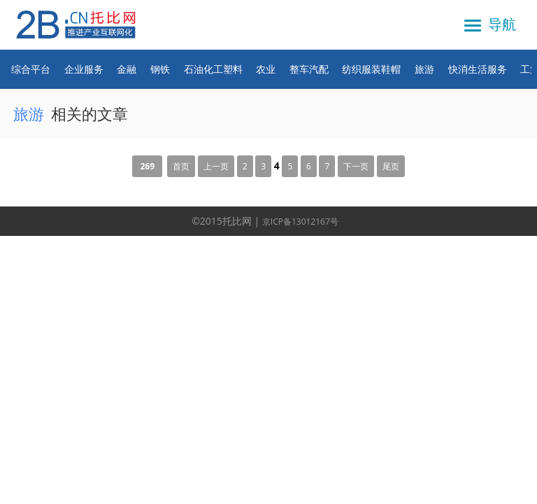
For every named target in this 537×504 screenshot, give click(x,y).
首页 (181, 166)
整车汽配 (309, 69)
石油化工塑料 (213, 69)
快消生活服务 (477, 69)
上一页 (216, 166)
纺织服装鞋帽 (371, 69)
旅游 (424, 69)
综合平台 (30, 69)
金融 (126, 69)
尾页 (390, 166)
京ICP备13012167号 (300, 221)
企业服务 (83, 69)
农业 (265, 69)
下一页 (355, 166)
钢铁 (160, 69)
